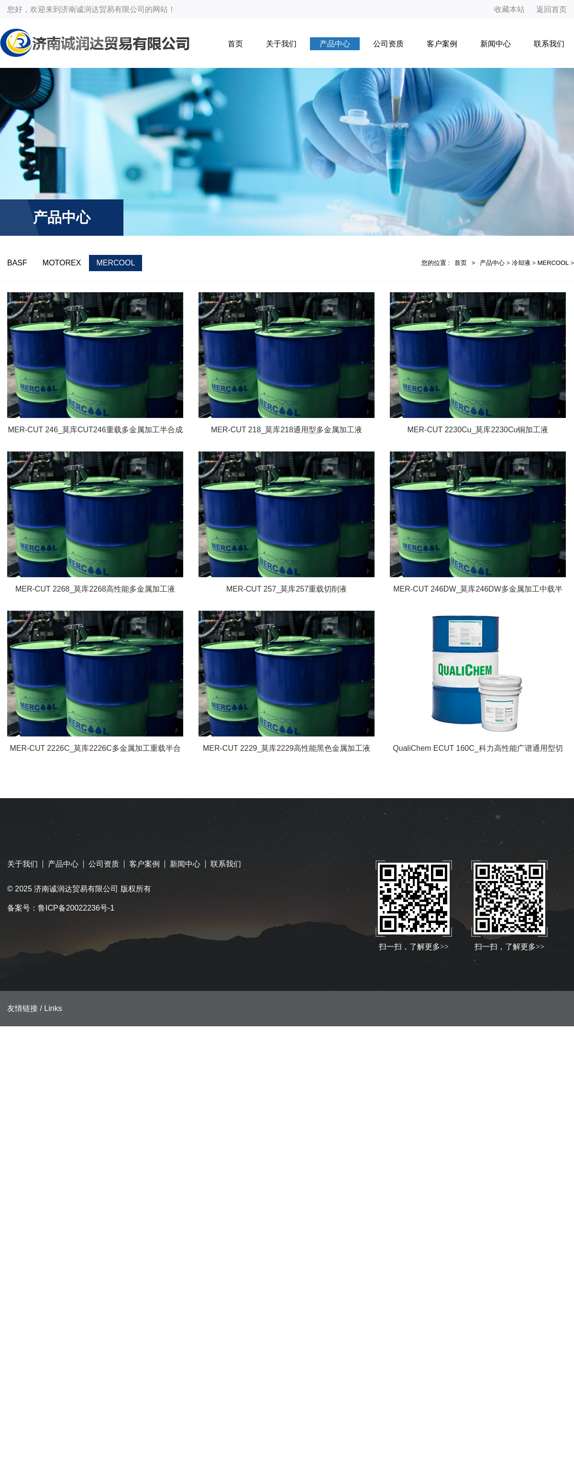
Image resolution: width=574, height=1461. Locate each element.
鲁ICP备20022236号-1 (76, 908)
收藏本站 (509, 9)
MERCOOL (115, 263)
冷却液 (521, 262)
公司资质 (388, 44)
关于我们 (281, 44)
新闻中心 (495, 44)
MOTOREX (62, 263)
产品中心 (335, 44)
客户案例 (442, 44)
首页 (235, 44)
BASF (17, 263)
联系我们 (549, 44)
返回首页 (551, 9)
